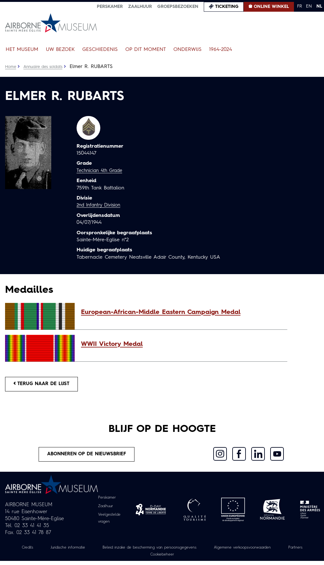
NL (319, 6)
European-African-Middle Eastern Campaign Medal (160, 312)
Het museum (22, 49)
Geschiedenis (100, 49)
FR (299, 6)
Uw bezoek (60, 49)
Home (11, 66)
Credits (26, 551)
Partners (139, 558)
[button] (181, 312)
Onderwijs (187, 49)
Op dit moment (145, 49)
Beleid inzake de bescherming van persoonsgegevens (164, 551)
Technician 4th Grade (102, 170)
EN (309, 6)
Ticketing (227, 6)
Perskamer (110, 6)
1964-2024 (220, 49)
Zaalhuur (140, 6)
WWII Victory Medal (112, 344)
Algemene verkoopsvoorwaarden (271, 551)
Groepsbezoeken (177, 6)
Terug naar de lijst (45, 385)
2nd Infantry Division (101, 205)
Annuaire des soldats (46, 66)
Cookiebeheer (179, 558)
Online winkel (271, 6)
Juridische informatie (71, 551)
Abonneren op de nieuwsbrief (87, 457)
